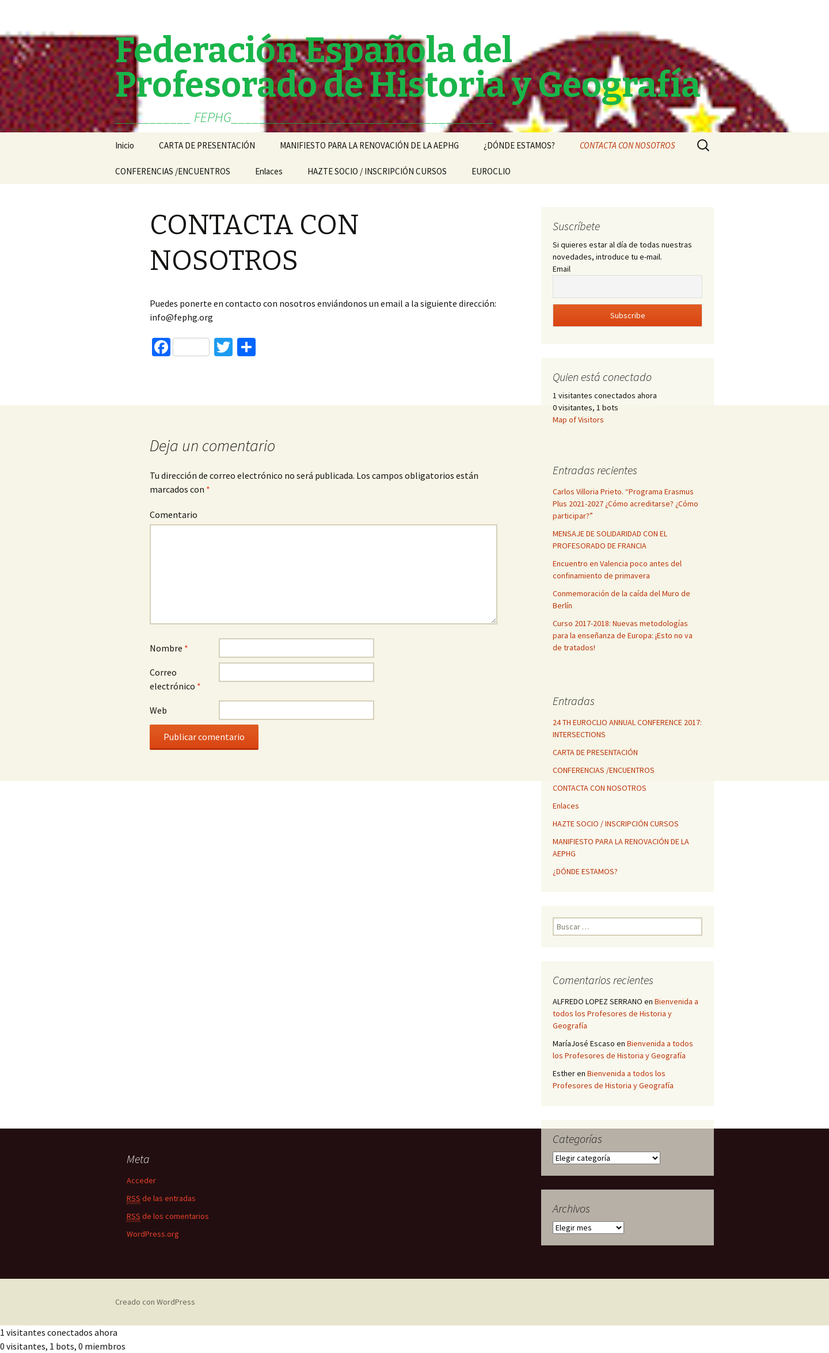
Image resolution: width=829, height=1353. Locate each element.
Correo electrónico (175, 679)
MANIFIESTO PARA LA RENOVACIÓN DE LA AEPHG (369, 145)
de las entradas (161, 1198)
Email (562, 269)
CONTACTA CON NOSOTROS (627, 145)
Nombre (169, 648)
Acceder (141, 1180)
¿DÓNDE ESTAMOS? (519, 145)
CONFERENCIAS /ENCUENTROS (172, 171)
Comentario (173, 514)
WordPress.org (153, 1234)
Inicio (124, 145)
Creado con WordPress (155, 1302)
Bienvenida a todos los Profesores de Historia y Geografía (625, 1013)
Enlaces (269, 171)
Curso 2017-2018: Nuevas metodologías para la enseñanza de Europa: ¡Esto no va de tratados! (623, 635)
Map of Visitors (578, 419)
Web (158, 710)
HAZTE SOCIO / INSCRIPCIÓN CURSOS (377, 171)
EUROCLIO (491, 171)
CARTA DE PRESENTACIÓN (207, 145)
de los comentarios (168, 1216)
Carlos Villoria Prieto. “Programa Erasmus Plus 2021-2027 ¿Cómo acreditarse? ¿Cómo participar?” (625, 503)
